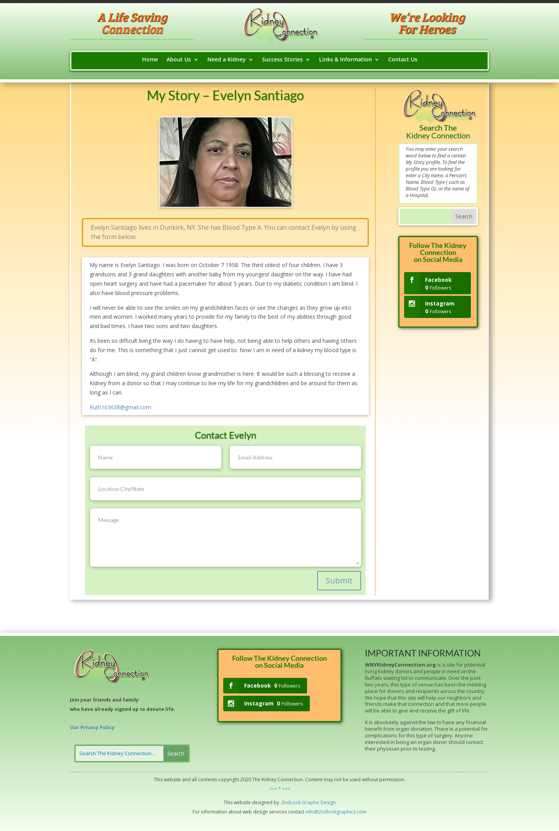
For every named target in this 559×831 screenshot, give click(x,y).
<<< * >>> (279, 789)
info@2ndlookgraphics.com (336, 811)
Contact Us (402, 60)
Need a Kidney (226, 60)
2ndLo (287, 802)
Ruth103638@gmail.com (120, 407)
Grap (307, 802)
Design (327, 802)
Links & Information (345, 60)
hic (316, 802)
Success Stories (282, 60)
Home (150, 60)
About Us (179, 60)
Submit (339, 580)
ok (298, 802)
